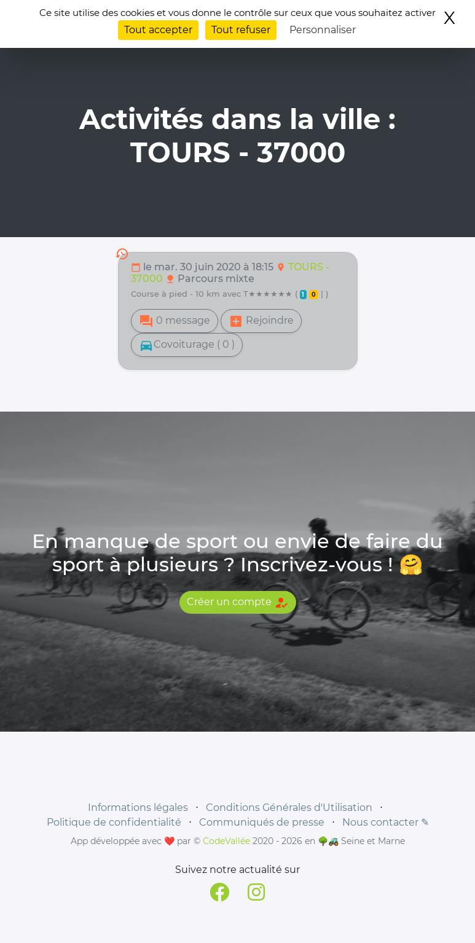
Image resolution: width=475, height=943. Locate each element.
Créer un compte (238, 602)
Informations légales (138, 807)
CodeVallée (226, 841)
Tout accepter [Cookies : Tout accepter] (158, 30)
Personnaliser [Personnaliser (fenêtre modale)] (322, 30)
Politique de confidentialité (114, 822)
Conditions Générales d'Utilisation (289, 807)
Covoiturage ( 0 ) (187, 345)
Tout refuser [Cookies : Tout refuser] (240, 30)
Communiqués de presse (261, 822)
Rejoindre (261, 321)
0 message (174, 321)
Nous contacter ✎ (385, 822)
